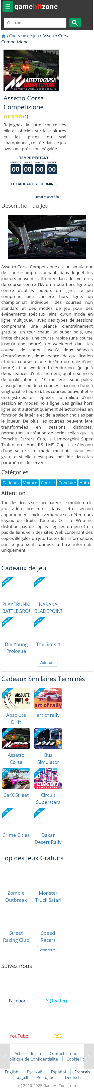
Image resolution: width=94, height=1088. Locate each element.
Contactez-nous (64, 1053)
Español (59, 1072)
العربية (23, 1077)
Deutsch (73, 1077)
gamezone (36, 6)
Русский (35, 1072)
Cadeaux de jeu (24, 36)
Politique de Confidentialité (32, 1059)
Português (47, 1077)
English (12, 1072)
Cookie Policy (78, 1059)
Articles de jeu (28, 1053)
